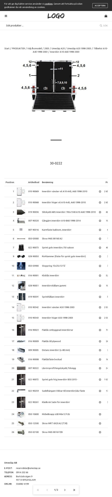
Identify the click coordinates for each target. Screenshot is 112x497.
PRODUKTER (18, 48)
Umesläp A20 (58, 48)
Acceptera (100, 6)
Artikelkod (33, 182)
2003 (46, 48)
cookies (48, 4)
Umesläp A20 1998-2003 (79, 48)
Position (10, 182)
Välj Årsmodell (34, 48)
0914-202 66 (22, 472)
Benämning (47, 182)
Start (6, 48)
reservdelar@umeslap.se (28, 468)
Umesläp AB (10, 462)
